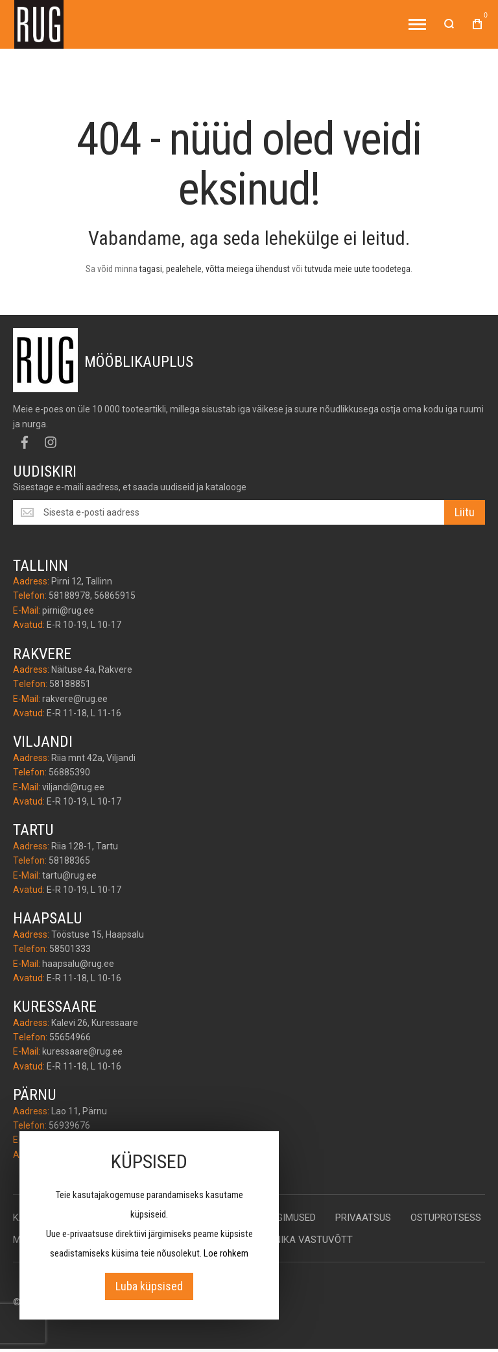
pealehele (184, 269)
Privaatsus (363, 1217)
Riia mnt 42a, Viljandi (93, 757)
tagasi (150, 269)
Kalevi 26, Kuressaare (94, 1022)
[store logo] (39, 24)
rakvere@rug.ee (75, 698)
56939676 (69, 1125)
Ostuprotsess (445, 1217)
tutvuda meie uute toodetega (357, 269)
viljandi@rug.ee (73, 787)
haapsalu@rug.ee (78, 963)
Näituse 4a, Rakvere (91, 669)
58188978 (69, 595)
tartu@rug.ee (69, 875)
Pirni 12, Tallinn (81, 581)
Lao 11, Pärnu (79, 1111)
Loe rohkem (226, 1253)
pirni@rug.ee (68, 610)
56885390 (69, 772)
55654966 (70, 1037)
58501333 (70, 948)
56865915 (115, 595)
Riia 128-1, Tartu (84, 846)
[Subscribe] (464, 512)
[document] (149, 1225)
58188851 (70, 683)
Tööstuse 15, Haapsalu (97, 934)
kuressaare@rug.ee (82, 1051)
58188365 (69, 860)
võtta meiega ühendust (248, 269)
